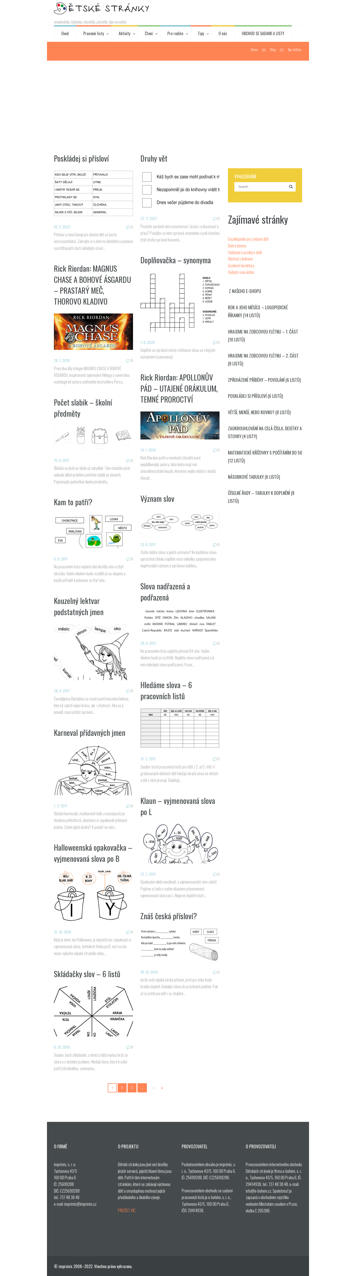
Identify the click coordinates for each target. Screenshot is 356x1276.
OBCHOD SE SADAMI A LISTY (263, 33)
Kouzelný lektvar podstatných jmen (79, 606)
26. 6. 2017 (148, 643)
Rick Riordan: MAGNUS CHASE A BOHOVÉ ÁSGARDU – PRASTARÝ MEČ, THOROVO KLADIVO (93, 285)
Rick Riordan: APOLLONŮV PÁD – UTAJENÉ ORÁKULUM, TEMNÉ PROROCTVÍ (179, 388)
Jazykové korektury (241, 265)
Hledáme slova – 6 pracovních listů (166, 690)
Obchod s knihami (240, 259)
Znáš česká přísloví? (168, 915)
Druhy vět (154, 158)
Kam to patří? (73, 501)
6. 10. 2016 (62, 1047)
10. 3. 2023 (62, 227)
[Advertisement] (178, 97)
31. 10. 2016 (62, 932)
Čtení (149, 33)
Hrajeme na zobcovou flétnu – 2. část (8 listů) (263, 359)
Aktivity (124, 33)
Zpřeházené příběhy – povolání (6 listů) (264, 380)
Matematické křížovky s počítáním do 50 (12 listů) (265, 456)
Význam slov (157, 498)
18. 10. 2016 (149, 972)
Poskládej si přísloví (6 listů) (255, 396)
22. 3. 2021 (148, 218)
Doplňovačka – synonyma (175, 259)
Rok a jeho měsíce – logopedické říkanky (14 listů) (258, 311)
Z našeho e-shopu (245, 291)
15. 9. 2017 (61, 460)
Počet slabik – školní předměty (83, 407)
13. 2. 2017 (148, 874)
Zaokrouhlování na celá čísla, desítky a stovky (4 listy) (265, 432)
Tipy (201, 33)
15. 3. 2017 (148, 759)
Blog (272, 49)
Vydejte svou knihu (241, 272)
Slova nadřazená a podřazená (165, 591)
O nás (223, 33)
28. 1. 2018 (62, 360)
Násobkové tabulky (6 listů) (254, 477)
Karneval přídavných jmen (90, 732)
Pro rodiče (175, 33)
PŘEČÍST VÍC (126, 1210)
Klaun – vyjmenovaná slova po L (177, 806)
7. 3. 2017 (61, 806)
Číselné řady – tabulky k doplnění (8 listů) (261, 497)
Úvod (65, 33)
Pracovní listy (93, 33)
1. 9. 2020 (147, 342)
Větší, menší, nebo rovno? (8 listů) (259, 412)
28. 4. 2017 (62, 691)
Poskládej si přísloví (81, 158)
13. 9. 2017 (148, 544)
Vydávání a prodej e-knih (245, 252)
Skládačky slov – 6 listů (87, 973)
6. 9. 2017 (61, 559)
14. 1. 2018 (148, 450)
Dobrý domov (237, 246)
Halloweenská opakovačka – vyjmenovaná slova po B (93, 853)
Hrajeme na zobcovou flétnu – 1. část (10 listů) (263, 335)
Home (254, 49)
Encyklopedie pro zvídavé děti (248, 239)
